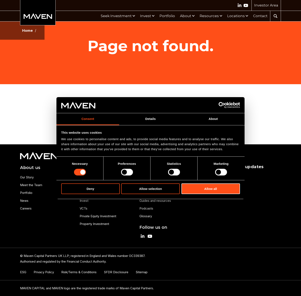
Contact (260, 16)
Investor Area (266, 5)
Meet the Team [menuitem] (31, 185)
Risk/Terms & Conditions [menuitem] (79, 272)
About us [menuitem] (30, 167)
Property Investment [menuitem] (94, 224)
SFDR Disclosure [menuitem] (116, 272)
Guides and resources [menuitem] (155, 201)
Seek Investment (116, 16)
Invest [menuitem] (84, 201)
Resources (209, 16)
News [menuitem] (24, 201)
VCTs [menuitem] (83, 208)
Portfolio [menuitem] (26, 193)
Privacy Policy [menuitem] (44, 272)
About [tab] (213, 119)
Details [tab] (150, 119)
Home (27, 30)
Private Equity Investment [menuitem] (98, 216)
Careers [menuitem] (26, 208)
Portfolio (167, 16)
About (185, 16)
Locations (236, 16)
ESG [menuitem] (23, 272)
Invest (145, 16)
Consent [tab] (88, 119)
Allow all (210, 189)
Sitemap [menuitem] (142, 272)
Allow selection (150, 189)
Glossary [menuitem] (145, 216)
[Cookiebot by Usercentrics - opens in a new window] (221, 105)
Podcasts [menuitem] (146, 208)
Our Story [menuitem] (27, 177)
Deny (90, 189)
